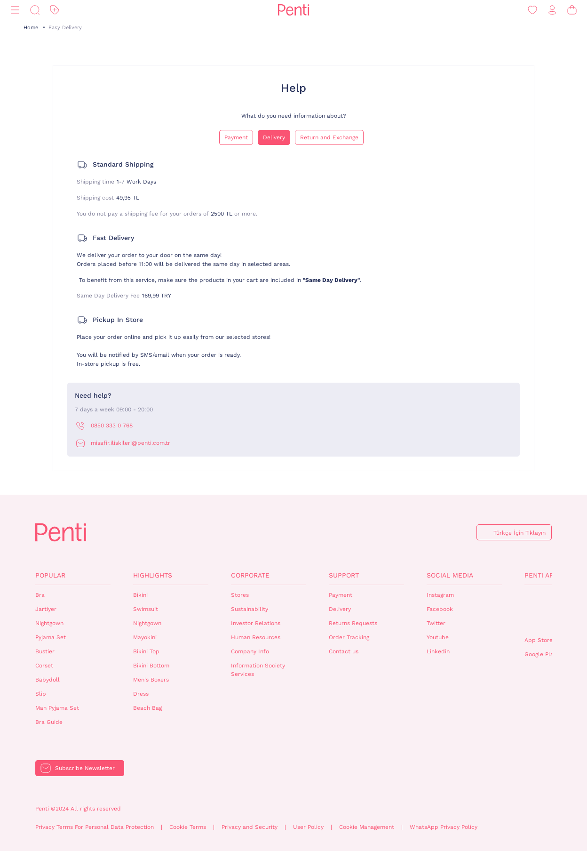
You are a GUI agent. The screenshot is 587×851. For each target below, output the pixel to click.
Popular (50, 575)
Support (344, 575)
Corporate (250, 575)
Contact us (343, 651)
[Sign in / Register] (552, 10)
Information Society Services (258, 670)
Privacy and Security (250, 827)
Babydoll (47, 679)
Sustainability (249, 609)
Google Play (540, 654)
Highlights (152, 575)
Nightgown (49, 623)
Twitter (436, 623)
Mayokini (145, 637)
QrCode (544, 611)
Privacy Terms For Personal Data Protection (94, 827)
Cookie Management (366, 827)
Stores (240, 595)
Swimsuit (145, 609)
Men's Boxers (151, 679)
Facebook (440, 609)
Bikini (140, 595)
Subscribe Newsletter (85, 768)
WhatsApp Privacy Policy (443, 827)
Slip (40, 693)
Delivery (274, 137)
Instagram (440, 595)
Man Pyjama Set (57, 708)
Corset (44, 665)
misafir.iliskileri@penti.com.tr (130, 443)
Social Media (450, 575)
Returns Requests (353, 623)
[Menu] (15, 10)
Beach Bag (147, 708)
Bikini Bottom (151, 665)
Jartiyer (45, 609)
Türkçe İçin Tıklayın (519, 533)
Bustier (45, 651)
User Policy (308, 827)
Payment (236, 137)
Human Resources (255, 637)
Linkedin (438, 651)
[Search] (34, 10)
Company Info (250, 651)
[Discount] (54, 10)
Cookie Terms (187, 827)
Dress (141, 693)
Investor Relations (255, 623)
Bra (40, 595)
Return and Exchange (329, 137)
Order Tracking (349, 637)
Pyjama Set (50, 637)
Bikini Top (146, 651)
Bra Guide (49, 722)
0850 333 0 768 (112, 425)
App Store (538, 640)
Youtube (438, 637)
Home (31, 27)
